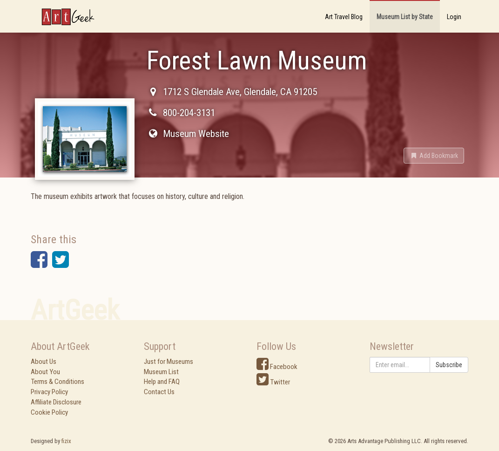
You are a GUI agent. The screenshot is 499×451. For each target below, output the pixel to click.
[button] (434, 156)
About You (45, 372)
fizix (66, 440)
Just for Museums (168, 361)
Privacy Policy (49, 392)
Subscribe (449, 365)
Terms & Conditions (57, 381)
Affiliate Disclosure (56, 402)
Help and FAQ (162, 381)
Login (454, 16)
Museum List (161, 372)
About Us (43, 361)
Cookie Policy (49, 412)
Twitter (273, 382)
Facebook (276, 366)
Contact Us (159, 392)
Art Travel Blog (344, 16)
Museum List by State (405, 16)
